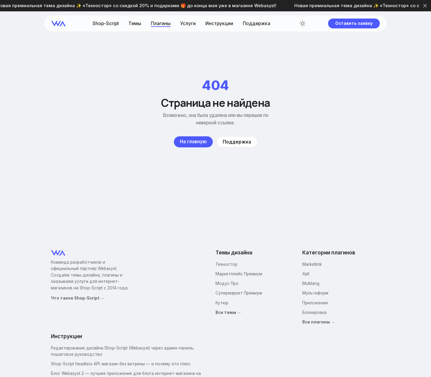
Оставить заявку (354, 23)
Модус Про (227, 283)
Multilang (310, 283)
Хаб (305, 273)
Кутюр (222, 302)
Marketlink (312, 264)
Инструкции (219, 23)
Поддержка (256, 23)
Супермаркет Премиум (239, 293)
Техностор (226, 264)
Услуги (188, 23)
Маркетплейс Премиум (239, 273)
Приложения (315, 302)
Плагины (161, 23)
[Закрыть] (425, 5)
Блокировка (314, 312)
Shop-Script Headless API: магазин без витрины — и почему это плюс (121, 363)
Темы (134, 23)
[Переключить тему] (303, 24)
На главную (193, 141)
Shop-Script (105, 23)
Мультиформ (315, 293)
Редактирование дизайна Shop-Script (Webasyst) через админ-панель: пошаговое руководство (122, 351)
